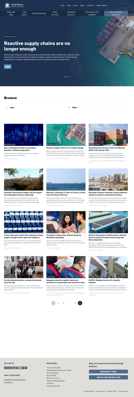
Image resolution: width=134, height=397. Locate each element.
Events (75, 5)
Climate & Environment (62, 158)
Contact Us (90, 5)
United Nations (89, 391)
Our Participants (53, 373)
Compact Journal (12, 115)
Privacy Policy (100, 391)
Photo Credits (123, 391)
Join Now (50, 383)
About (62, 5)
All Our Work (51, 376)
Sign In (82, 5)
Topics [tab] (74, 107)
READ (10, 67)
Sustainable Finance (57, 295)
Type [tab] (12, 107)
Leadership (106, 160)
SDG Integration (18, 205)
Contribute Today (108, 371)
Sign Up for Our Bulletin (108, 377)
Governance (111, 293)
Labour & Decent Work (61, 293)
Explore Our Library (92, 13)
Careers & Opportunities (56, 381)
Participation (39, 14)
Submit (127, 5)
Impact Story (26, 115)
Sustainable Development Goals (59, 370)
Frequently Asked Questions (15, 380)
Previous (122, 25)
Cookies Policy (112, 391)
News (69, 5)
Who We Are (11, 13)
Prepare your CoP (53, 386)
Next (127, 25)
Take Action (54, 13)
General (15, 158)
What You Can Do (53, 378)
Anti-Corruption (102, 293)
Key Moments (119, 293)
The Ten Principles (54, 368)
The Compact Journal (116, 13)
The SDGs (24, 13)
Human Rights (59, 205)
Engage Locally (71, 13)
